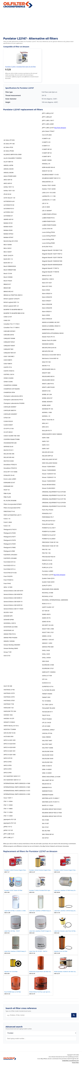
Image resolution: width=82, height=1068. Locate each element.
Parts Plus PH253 (47, 510)
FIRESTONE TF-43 (9, 511)
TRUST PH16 (46, 715)
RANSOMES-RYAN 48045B (50, 589)
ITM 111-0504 (8, 812)
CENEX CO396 (8, 381)
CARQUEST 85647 (9, 345)
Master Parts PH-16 (48, 337)
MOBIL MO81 (46, 405)
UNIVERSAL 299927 (48, 730)
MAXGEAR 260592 (48, 344)
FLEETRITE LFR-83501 (10, 555)
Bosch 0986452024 (10, 266)
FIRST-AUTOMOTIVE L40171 (13, 515)
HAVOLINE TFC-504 (10, 711)
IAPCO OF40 (8, 762)
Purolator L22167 (47, 575)
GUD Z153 (7, 655)
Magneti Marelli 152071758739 (52, 257)
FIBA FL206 (7, 493)
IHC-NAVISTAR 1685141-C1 (12, 780)
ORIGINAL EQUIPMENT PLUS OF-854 (54, 502)
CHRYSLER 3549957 (10, 407)
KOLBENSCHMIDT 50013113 (51, 178)
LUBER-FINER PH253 (48, 221)
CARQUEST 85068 (9, 338)
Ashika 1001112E (9, 190)
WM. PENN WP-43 (48, 834)
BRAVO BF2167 (8, 291)
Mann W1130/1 (47, 283)
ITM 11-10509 (8, 805)
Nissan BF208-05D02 (48, 484)
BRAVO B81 (7, 288)
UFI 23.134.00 (46, 722)
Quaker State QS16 (48, 578)
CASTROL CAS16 (9, 374)
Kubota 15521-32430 (49, 185)
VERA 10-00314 (47, 766)
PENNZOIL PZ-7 (47, 513)
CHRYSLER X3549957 (10, 414)
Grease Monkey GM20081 (12, 645)
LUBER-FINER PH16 (48, 218)
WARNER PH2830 (47, 794)
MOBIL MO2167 (47, 398)
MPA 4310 (45, 427)
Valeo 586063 (46, 737)
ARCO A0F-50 (8, 180)
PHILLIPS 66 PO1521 (48, 521)
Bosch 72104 (8, 273)
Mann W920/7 (46, 301)
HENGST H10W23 (9, 722)
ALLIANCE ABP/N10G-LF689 (12, 154)
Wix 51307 (45, 823)
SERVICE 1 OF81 (47, 643)
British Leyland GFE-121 (11, 306)
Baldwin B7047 (8, 237)
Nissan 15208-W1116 (49, 477)
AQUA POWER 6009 (10, 176)
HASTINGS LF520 (9, 700)
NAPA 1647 (45, 448)
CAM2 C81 (7, 320)
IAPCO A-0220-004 (9, 744)
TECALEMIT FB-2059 (48, 708)
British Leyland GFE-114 (11, 302)
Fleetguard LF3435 (10, 544)
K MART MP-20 (47, 149)
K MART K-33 (46, 142)
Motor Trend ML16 (48, 420)
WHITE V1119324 (47, 805)
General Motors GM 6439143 (13, 605)
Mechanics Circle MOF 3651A (51, 355)
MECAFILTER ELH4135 (49, 347)
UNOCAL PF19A (47, 733)
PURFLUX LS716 (47, 567)
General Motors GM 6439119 (13, 601)
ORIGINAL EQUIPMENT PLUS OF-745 (54, 495)
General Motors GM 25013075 (13, 591)
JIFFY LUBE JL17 (9, 837)
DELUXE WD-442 (9, 457)
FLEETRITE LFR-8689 (10, 558)
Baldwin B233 (8, 226)
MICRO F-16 (46, 365)
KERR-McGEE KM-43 (48, 167)
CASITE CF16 (8, 367)
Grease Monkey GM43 (11, 648)
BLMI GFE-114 (8, 259)
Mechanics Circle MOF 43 (50, 358)
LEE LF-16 (45, 203)
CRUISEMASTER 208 (10, 443)
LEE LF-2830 (46, 207)
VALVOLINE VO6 (47, 762)
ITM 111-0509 (8, 816)
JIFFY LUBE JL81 (47, 117)
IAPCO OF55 (8, 769)
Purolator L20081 (47, 571)
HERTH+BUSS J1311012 (11, 726)
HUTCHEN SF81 (9, 736)
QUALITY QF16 (47, 585)
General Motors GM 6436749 (13, 594)
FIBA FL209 (7, 497)
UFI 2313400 (46, 726)
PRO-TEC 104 (46, 549)
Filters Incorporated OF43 (12, 508)
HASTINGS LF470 (9, 697)
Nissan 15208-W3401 (49, 481)
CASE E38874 (8, 360)
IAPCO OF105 (8, 758)
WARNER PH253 (47, 791)
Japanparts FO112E (10, 819)
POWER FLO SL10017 (49, 528)
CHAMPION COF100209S (12, 389)
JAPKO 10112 (8, 826)
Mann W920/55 (47, 297)
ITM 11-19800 (8, 808)
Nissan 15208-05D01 (48, 466)
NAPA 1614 (45, 445)
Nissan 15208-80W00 (49, 470)
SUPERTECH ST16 (47, 686)
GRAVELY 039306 (9, 641)
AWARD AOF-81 (9, 219)
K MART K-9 (46, 146)
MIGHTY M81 (46, 373)
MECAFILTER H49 (47, 351)
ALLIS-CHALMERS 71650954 (13, 158)
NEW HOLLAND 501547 (49, 459)
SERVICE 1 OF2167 (48, 639)
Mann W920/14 (47, 293)
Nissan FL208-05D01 (48, 488)
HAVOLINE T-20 (9, 708)
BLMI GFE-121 (8, 263)
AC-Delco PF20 (8, 147)
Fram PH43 (7, 583)
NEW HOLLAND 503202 (49, 463)
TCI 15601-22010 (47, 704)
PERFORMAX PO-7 (48, 517)
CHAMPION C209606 (10, 385)
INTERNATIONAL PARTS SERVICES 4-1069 (17, 787)
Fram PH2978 (8, 576)
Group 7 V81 (8, 652)
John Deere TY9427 (48, 131)
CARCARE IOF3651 (10, 331)
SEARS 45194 (46, 621)
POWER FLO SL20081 (49, 531)
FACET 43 (7, 490)
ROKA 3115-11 (46, 603)
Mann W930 (46, 315)
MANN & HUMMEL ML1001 (51, 322)
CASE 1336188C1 (9, 356)
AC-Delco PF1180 (9, 144)
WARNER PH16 (47, 787)
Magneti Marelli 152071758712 (52, 254)
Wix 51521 (45, 827)
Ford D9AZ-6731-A (9, 569)
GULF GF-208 (8, 686)
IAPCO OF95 (8, 772)
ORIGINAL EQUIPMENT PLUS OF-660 (54, 492)
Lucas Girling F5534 (48, 232)
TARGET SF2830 (47, 694)
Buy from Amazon (60, 128)
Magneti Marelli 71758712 (50, 268)
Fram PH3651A (8, 580)
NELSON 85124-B (47, 452)
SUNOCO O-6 (46, 683)
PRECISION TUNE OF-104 (50, 542)
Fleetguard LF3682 (10, 547)
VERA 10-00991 (47, 769)
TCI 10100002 (46, 701)
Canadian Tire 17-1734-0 (11, 324)
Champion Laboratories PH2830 (14, 403)
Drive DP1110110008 (10, 472)
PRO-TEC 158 (46, 553)
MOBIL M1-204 (47, 394)
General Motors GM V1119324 (13, 609)
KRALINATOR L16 (47, 182)
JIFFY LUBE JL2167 (48, 113)
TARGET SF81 (46, 697)
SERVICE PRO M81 (48, 647)
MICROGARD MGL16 (48, 369)
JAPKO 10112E (8, 830)
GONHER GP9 (8, 616)
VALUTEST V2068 (47, 748)
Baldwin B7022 (8, 234)
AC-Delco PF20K (9, 151)
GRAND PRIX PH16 (10, 634)
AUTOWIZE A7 (8, 216)
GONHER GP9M (9, 619)
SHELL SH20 (46, 650)
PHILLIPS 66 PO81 (48, 524)
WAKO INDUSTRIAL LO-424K (51, 776)
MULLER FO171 (47, 430)
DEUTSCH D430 (9, 461)
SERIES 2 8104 (46, 636)
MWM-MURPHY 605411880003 (52, 434)
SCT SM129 (45, 611)
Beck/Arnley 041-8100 (11, 241)
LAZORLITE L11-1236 (48, 200)
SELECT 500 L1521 (48, 632)
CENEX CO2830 (8, 378)
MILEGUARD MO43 (48, 380)
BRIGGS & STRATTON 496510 (13, 295)
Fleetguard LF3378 (10, 540)
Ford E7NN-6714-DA (10, 573)
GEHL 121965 (8, 587)
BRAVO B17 (7, 284)
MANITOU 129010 (48, 279)
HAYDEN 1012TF (9, 718)
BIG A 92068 (8, 244)
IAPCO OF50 (8, 765)
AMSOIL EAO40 (9, 169)
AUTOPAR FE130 (9, 205)
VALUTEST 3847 (47, 740)
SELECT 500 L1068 (48, 629)
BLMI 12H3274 (8, 255)
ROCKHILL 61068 (47, 593)
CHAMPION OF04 (9, 392)
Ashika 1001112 (9, 187)
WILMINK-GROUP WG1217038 (52, 813)
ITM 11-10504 (8, 801)
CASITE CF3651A (9, 371)
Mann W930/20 (47, 319)
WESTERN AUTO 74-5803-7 (50, 798)
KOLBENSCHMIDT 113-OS (50, 174)
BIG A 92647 (8, 252)
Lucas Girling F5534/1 (49, 236)
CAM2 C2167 (8, 317)
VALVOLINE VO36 (47, 751)
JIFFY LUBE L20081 (48, 124)
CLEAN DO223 (8, 421)
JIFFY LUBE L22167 (48, 128)
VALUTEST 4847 (47, 744)
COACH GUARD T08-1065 (12, 436)
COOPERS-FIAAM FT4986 (12, 439)
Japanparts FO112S (10, 823)
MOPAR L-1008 (47, 412)
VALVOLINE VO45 (47, 758)
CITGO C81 (7, 417)
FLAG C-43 (7, 526)
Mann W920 (46, 290)
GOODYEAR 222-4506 (11, 627)
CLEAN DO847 (8, 425)
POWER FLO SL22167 (49, 535)
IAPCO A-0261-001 (9, 751)
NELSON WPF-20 (47, 456)
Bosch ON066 (8, 277)
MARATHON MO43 (48, 329)
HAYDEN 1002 (8, 715)
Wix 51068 (45, 820)
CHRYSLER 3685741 (10, 410)
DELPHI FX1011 (9, 450)
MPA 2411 (45, 423)
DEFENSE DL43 (8, 446)
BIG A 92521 (8, 248)
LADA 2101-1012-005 (49, 192)
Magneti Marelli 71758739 (50, 272)
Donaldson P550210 (10, 464)
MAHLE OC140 (47, 275)
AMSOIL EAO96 (9, 172)
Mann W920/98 (47, 304)
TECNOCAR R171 (47, 712)
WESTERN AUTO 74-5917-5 (50, 802)
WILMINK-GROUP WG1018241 (52, 809)
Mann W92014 (47, 311)
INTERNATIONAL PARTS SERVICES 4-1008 (17, 783)
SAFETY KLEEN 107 (48, 607)
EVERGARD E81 (8, 486)
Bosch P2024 (8, 281)
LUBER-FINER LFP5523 (49, 214)
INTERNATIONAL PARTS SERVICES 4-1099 (17, 794)
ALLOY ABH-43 (8, 162)
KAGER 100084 (47, 160)
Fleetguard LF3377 (10, 537)
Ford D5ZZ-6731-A (9, 565)
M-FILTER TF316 (47, 246)
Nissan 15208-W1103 (49, 474)
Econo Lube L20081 (10, 479)
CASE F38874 (8, 363)
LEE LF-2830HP (47, 210)
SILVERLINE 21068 (48, 665)
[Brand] (41, 1033)
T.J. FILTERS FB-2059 (48, 690)
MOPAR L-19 (46, 416)
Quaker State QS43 (48, 582)
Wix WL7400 (46, 831)
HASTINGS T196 (9, 704)
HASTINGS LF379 (9, 693)
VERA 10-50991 (47, 773)
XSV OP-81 (45, 838)
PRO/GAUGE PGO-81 (48, 557)
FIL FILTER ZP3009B (10, 500)
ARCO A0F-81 (8, 183)
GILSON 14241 (8, 612)
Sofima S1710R (47, 675)
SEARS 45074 (46, 614)
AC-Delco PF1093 (9, 140)
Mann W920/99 (47, 308)
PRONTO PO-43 (47, 560)
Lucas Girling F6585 (48, 243)
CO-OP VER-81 (8, 432)
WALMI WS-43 (46, 784)
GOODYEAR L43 (9, 630)
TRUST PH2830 (47, 719)
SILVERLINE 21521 (48, 668)
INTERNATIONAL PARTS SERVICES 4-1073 (17, 790)
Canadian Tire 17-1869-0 (11, 327)
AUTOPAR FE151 (9, 208)
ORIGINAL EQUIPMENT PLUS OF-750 (54, 499)
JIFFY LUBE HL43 (9, 834)
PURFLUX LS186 (47, 564)
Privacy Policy (75, 1062)
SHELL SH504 (46, 657)
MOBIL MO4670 (47, 401)
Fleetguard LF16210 (10, 529)
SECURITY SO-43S (47, 625)
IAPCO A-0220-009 (9, 747)
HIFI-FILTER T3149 (9, 733)
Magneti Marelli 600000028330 (52, 264)
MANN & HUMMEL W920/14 (51, 326)
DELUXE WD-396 (9, 454)
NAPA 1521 (45, 441)
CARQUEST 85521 (9, 342)
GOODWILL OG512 (10, 623)
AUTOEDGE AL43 (9, 201)
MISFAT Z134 (46, 391)
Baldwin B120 (8, 223)
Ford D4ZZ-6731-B (9, 562)
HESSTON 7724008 (10, 729)
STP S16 (44, 679)
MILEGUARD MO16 (48, 376)
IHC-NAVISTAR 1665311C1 (12, 776)
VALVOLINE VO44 (47, 755)
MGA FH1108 (46, 362)
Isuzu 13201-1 (8, 798)
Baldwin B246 (8, 230)
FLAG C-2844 (8, 522)
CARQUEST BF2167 (10, 353)
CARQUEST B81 (9, 349)
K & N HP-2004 (47, 135)
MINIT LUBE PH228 (48, 387)
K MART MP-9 (46, 156)
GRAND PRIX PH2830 (10, 637)
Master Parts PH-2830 (49, 340)
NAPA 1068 (45, 438)
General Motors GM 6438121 (13, 598)
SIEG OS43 (45, 661)
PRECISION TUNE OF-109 (50, 546)
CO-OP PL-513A (9, 428)
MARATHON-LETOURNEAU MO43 (52, 333)
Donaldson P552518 (10, 468)
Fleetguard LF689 (9, 551)
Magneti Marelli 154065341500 (52, 261)
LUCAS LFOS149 (47, 228)
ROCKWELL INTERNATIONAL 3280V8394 (55, 600)
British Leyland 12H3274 (11, 299)
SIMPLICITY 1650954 (48, 672)
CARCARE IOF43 (9, 335)
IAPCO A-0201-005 (9, 740)
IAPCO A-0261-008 (9, 754)
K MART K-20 (46, 138)
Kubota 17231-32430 (49, 189)
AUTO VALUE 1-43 (9, 198)
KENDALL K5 (46, 164)
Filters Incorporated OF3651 (13, 504)
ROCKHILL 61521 (47, 596)
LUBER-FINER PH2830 (49, 225)
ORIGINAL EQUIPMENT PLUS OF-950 (54, 506)
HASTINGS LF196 (9, 690)
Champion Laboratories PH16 (13, 399)
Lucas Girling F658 (48, 239)
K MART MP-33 (47, 153)
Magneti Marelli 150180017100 (52, 250)
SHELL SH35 (46, 654)
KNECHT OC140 (47, 171)
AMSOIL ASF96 (8, 165)
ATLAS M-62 (7, 194)
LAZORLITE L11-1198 (48, 196)
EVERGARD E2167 (9, 482)
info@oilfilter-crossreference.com (70, 1060)
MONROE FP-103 (47, 409)
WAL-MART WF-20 (48, 780)
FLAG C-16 (7, 519)
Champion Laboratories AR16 (13, 396)
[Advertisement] (41, 22)
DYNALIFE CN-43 (9, 475)
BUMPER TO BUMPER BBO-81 (13, 309)
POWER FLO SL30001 (49, 539)
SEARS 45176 (46, 618)
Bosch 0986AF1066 (10, 270)
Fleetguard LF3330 (10, 533)
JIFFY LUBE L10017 (48, 120)
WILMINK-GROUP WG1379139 (52, 816)
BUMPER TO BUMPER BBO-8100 (14, 313)
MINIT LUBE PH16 (48, 383)
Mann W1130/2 (47, 286)
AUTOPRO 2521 (9, 212)
